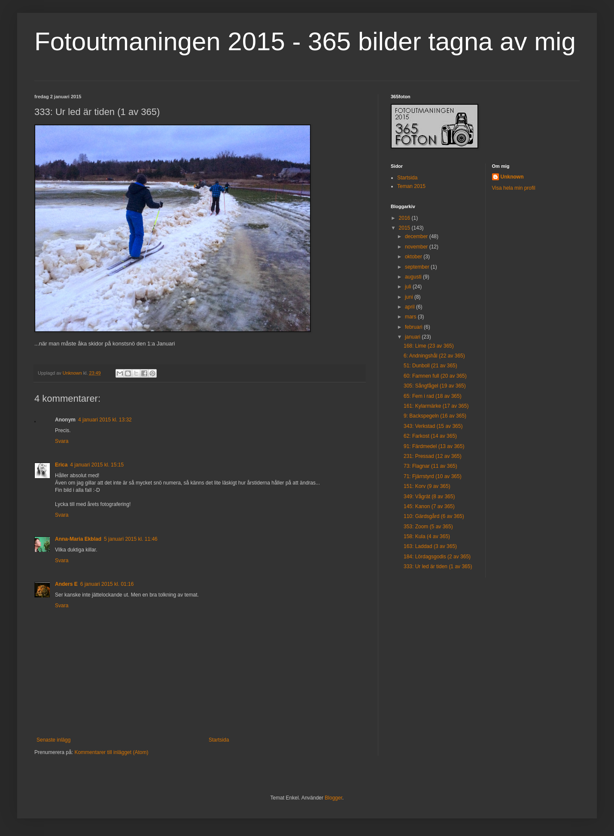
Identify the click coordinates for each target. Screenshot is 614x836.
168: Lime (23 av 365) (429, 346)
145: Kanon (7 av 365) (429, 506)
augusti (414, 277)
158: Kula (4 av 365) (427, 536)
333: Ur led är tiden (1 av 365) (438, 566)
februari (414, 327)
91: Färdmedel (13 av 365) (434, 446)
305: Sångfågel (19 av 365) (435, 386)
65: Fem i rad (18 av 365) (433, 396)
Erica (61, 465)
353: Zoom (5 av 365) (428, 527)
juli (409, 287)
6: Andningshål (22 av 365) (434, 356)
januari (413, 337)
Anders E (66, 584)
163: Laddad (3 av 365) (430, 546)
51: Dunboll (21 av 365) (430, 366)
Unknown (512, 177)
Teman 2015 (411, 186)
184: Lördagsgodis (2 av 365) (437, 557)
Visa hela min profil (513, 188)
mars (411, 317)
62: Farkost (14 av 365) (430, 436)
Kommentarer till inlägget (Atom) (111, 752)
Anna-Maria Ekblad (78, 539)
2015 (405, 228)
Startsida (219, 740)
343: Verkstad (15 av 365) (433, 426)
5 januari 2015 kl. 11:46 (131, 539)
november (417, 247)
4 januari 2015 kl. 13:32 (105, 420)
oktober (414, 257)
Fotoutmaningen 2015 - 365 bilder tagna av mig (305, 41)
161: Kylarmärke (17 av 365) (436, 406)
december (417, 236)
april (410, 307)
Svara (61, 441)
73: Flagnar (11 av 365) (430, 466)
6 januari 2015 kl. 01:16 (107, 584)
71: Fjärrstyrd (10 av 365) (433, 476)
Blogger (333, 798)
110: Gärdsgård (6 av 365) (434, 516)
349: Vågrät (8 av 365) (429, 497)
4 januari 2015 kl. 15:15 (97, 465)
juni (409, 297)
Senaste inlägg (53, 740)
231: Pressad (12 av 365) (433, 456)
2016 (405, 218)
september (418, 267)
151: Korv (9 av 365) (427, 486)
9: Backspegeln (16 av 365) (435, 416)
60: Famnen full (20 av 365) (435, 376)
